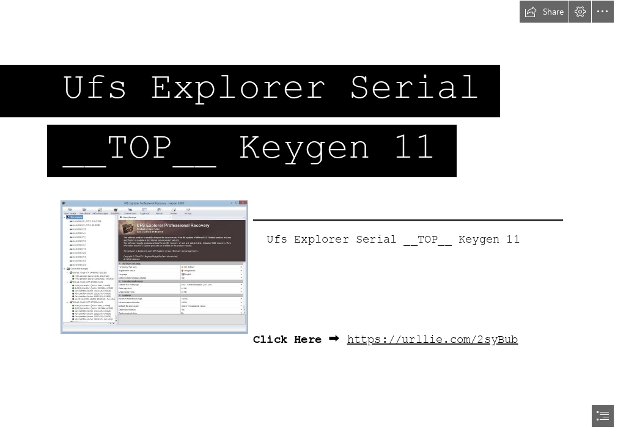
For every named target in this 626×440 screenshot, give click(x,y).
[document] (313, 220)
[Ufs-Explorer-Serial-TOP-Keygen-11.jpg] (154, 266)
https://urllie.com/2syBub (432, 339)
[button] (544, 12)
